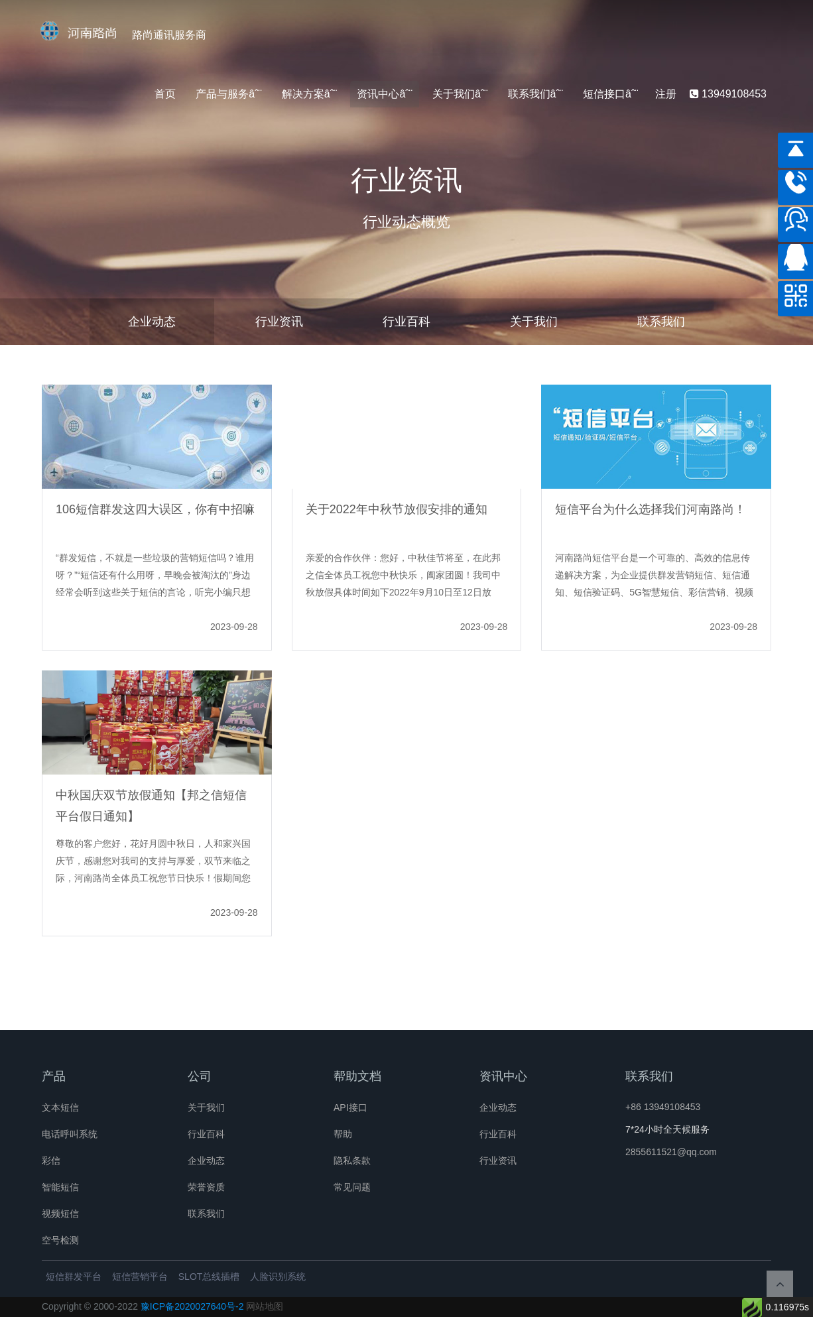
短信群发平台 (73, 1276)
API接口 (350, 1107)
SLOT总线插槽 (209, 1276)
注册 (665, 93)
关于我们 (453, 93)
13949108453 (728, 93)
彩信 (51, 1160)
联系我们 (529, 93)
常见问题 (352, 1187)
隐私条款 (352, 1160)
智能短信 (60, 1187)
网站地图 (264, 1306)
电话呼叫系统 (69, 1134)
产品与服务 (222, 93)
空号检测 (60, 1240)
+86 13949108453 (662, 1106)
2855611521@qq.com (671, 1152)
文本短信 (60, 1107)
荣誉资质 (206, 1187)
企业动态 (152, 321)
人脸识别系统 (278, 1276)
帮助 (343, 1134)
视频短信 (60, 1213)
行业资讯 (279, 321)
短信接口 (604, 93)
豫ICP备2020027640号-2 (192, 1306)
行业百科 (406, 321)
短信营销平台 (140, 1276)
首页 (165, 93)
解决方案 (303, 93)
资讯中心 (378, 93)
